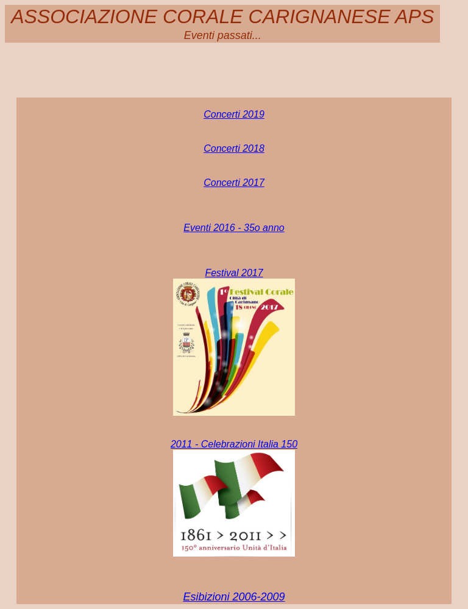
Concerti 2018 (234, 148)
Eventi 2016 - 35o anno (233, 228)
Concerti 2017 (234, 182)
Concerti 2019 (234, 114)
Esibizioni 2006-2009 (234, 597)
